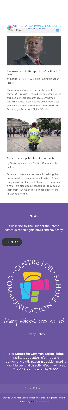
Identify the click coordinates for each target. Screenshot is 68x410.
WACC (53, 369)
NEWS (34, 216)
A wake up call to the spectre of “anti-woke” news (33, 73)
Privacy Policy (35, 334)
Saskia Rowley (18, 79)
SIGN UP (12, 242)
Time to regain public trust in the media (30, 158)
